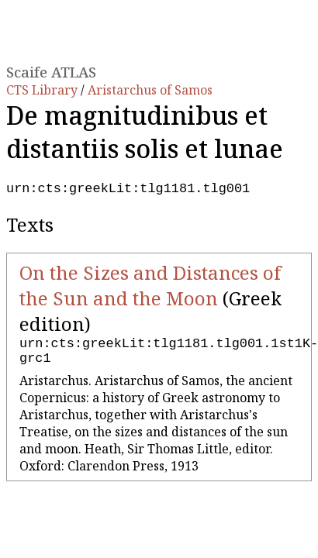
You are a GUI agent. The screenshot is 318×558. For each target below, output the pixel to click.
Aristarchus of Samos (150, 89)
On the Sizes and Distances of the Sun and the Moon (150, 288)
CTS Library (43, 89)
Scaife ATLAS (51, 71)
